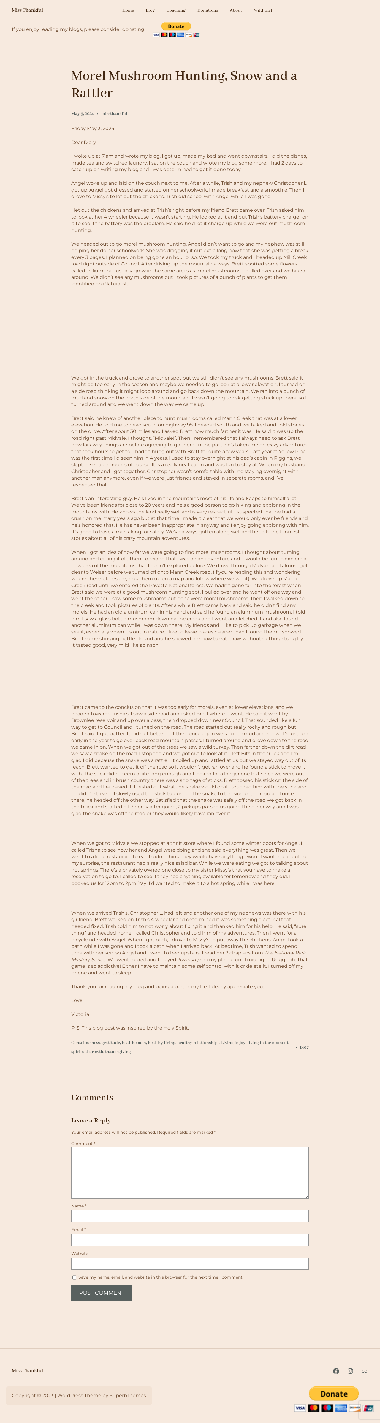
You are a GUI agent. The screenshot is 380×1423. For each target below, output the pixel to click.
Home (128, 10)
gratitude (111, 1043)
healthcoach (134, 1043)
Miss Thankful (27, 10)
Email (78, 1229)
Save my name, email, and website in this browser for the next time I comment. (160, 1277)
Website (79, 1253)
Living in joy (233, 1043)
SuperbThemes (128, 1395)
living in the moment (267, 1043)
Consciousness (85, 1043)
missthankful (114, 113)
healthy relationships (198, 1043)
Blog (304, 1047)
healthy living (161, 1043)
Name (78, 1206)
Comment (83, 1143)
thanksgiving (118, 1051)
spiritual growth (87, 1051)
